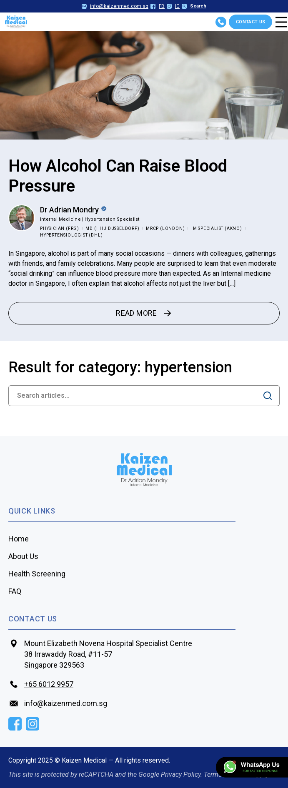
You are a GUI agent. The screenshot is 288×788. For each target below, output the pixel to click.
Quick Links (31, 510)
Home (18, 538)
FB (157, 6)
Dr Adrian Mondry (69, 209)
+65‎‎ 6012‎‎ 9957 (48, 684)
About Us (23, 556)
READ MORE (144, 313)
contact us (32, 618)
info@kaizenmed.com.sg (115, 6)
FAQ (14, 591)
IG (173, 6)
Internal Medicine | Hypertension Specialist (89, 219)
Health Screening (36, 573)
